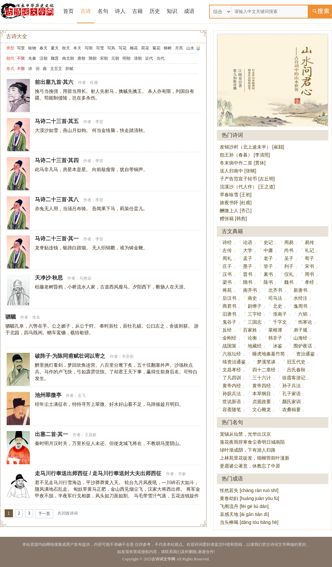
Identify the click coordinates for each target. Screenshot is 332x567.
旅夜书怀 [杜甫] (236, 202)
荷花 (145, 48)
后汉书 (229, 298)
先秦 (32, 58)
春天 (43, 48)
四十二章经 (264, 369)
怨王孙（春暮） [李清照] (245, 155)
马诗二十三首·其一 (57, 238)
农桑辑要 (291, 409)
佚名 (36, 317)
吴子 (288, 258)
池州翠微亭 (48, 395)
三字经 (255, 314)
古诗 (85, 11)
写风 (111, 48)
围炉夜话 (302, 345)
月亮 (179, 48)
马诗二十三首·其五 (57, 121)
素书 (268, 274)
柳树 (168, 48)
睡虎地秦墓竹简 (268, 353)
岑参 (182, 474)
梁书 (227, 282)
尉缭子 (255, 306)
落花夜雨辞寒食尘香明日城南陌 (252, 442)
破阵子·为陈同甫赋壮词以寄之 (70, 356)
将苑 (227, 290)
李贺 (99, 121)
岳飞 (82, 395)
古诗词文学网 (163, 559)
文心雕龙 (261, 409)
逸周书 (300, 306)
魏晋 (55, 58)
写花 (122, 48)
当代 (160, 58)
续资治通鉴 (234, 361)
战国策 (229, 345)
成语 (189, 11)
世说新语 (231, 401)
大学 (247, 250)
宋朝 (104, 58)
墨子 (247, 266)
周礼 (227, 258)
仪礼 (288, 274)
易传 (309, 242)
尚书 (288, 250)
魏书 (288, 282)
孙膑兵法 (231, 393)
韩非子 (275, 338)
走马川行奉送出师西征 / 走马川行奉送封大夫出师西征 (98, 473)
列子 (288, 266)
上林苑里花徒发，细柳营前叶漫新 (255, 458)
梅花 (134, 48)
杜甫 (94, 82)
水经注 (300, 298)
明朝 (126, 58)
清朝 (138, 58)
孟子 (247, 258)
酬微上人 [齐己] (236, 210)
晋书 (247, 274)
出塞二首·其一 (51, 434)
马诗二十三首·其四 (57, 160)
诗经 (227, 242)
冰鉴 (277, 345)
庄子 (227, 266)
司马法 (275, 298)
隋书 (247, 282)
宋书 (309, 266)
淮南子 (280, 314)
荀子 (309, 258)
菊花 (156, 48)
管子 (268, 266)
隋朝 (93, 58)
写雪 (100, 48)
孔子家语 (291, 393)
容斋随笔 (231, 409)
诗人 (120, 11)
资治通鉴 (305, 353)
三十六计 (261, 377)
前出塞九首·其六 (54, 82)
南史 (252, 298)
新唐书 (300, 290)
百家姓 (250, 330)
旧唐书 (229, 314)
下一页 (44, 513)
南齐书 (250, 290)
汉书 (227, 274)
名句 (103, 11)
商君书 (229, 306)
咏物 (32, 48)
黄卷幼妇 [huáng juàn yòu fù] (249, 498)
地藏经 (255, 345)
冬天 (77, 48)
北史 (277, 306)
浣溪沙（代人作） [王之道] (247, 186)
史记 (268, 242)
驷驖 (10, 317)
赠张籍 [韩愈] (233, 218)
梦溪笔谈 (266, 361)
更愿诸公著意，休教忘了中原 (250, 466)
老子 (268, 258)
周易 (288, 242)
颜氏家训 (291, 401)
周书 (309, 274)
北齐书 (275, 290)
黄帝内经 (231, 385)
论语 (247, 242)
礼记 (309, 250)
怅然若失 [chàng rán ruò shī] (249, 490)
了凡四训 (231, 377)
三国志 (255, 322)
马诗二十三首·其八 (57, 199)
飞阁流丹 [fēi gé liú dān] (244, 506)
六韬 (302, 314)
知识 (172, 11)
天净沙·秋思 (49, 278)
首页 (68, 11)
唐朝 (81, 58)
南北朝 (68, 58)
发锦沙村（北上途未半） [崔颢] (252, 147)
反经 (227, 330)
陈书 (268, 282)
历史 (154, 11)
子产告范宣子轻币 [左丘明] (247, 178)
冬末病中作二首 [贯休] (243, 162)
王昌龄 (91, 434)
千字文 (280, 322)
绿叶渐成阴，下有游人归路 (248, 450)
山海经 (300, 338)
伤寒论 (305, 322)
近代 (149, 58)
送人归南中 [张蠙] (238, 170)
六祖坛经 (231, 353)
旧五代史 (296, 361)
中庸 (268, 250)
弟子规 (300, 330)
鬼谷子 (229, 322)
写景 (21, 48)
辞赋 (69, 68)
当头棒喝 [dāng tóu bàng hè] (249, 522)
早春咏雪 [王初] (236, 194)
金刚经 (229, 338)
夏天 (55, 48)
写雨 (89, 48)
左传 (227, 250)
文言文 (56, 68)
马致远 (85, 278)
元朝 (115, 58)
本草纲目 (261, 393)
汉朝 (43, 58)
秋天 (66, 48)
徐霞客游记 (293, 377)
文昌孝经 (231, 369)
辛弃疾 (128, 356)
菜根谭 (275, 330)
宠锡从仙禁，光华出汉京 (245, 434)
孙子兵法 (291, 385)
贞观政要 (261, 401)
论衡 (252, 338)
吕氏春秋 (296, 369)
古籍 (137, 11)
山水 (190, 48)
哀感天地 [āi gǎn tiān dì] (244, 514)
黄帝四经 (261, 385)
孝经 (309, 282)
